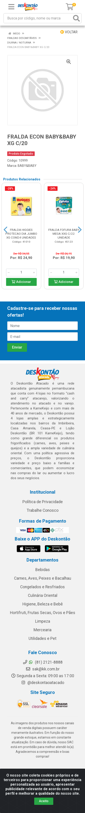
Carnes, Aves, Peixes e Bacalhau (42, 578)
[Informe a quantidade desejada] (21, 272)
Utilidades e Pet (42, 638)
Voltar (69, 32)
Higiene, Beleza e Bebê (42, 604)
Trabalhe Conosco (42, 510)
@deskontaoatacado (42, 682)
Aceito (44, 801)
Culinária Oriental (42, 595)
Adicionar (21, 282)
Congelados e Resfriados (42, 587)
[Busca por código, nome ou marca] (38, 18)
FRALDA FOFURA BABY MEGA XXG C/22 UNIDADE (63, 233)
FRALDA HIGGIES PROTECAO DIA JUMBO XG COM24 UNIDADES (21, 233)
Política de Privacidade (42, 502)
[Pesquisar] (76, 18)
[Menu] (11, 7)
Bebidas (42, 569)
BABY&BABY (27, 165)
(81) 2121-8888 (43, 662)
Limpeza (42, 621)
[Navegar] (5, 230)
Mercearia (42, 630)
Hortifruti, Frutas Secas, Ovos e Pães (42, 612)
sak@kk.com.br (43, 669)
